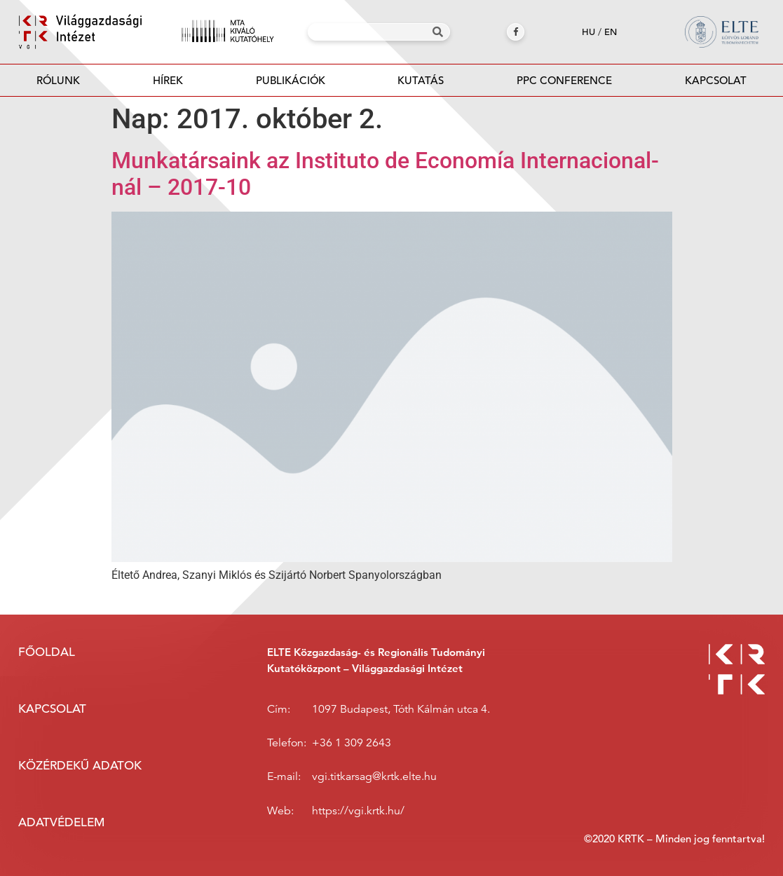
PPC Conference (564, 80)
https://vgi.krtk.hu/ (358, 811)
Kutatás (420, 80)
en (610, 32)
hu (588, 32)
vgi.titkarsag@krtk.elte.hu (374, 776)
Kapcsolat (716, 80)
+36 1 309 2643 (351, 743)
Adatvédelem (61, 822)
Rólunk (58, 80)
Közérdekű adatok (80, 765)
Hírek (168, 80)
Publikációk (290, 84)
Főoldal (46, 652)
